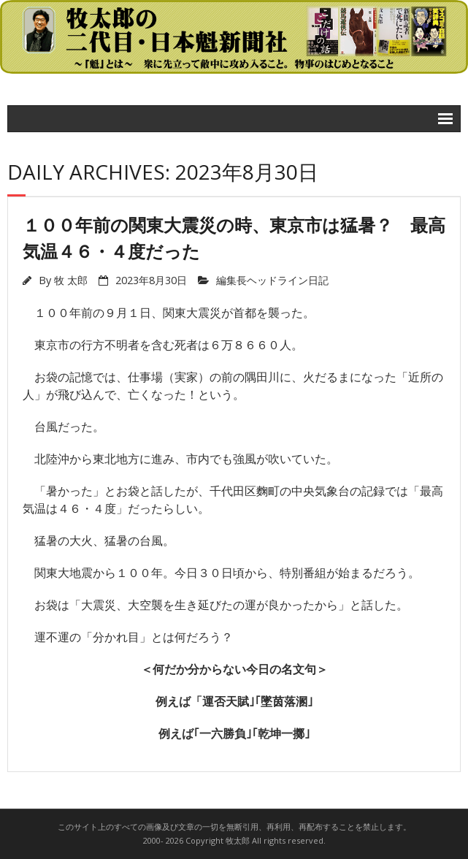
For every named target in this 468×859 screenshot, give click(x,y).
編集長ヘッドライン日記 (272, 280)
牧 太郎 (71, 280)
